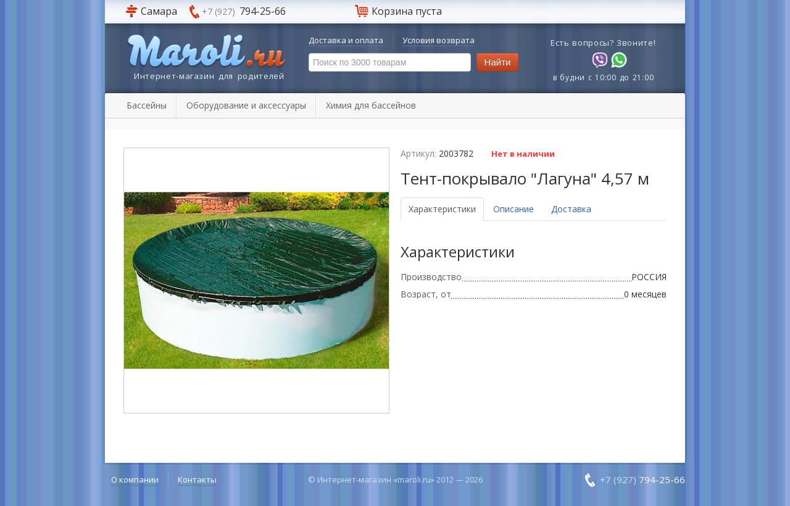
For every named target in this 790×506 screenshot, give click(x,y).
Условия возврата (438, 40)
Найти (497, 62)
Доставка (571, 209)
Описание (513, 209)
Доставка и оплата (346, 40)
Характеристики (442, 209)
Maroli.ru (206, 52)
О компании (135, 479)
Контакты (197, 479)
